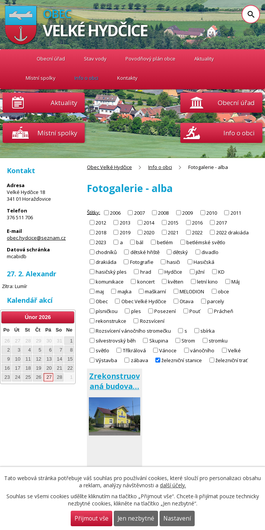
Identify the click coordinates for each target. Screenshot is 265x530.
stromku (218, 340)
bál (139, 242)
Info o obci (86, 77)
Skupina (158, 340)
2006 (115, 212)
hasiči (173, 262)
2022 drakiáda (232, 232)
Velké (234, 350)
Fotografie (141, 262)
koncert (146, 281)
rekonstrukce (111, 321)
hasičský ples (111, 271)
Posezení (165, 311)
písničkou (107, 311)
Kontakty (127, 77)
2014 (149, 222)
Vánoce (168, 350)
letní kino (207, 281)
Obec (102, 301)
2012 (101, 222)
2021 (173, 232)
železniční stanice (181, 360)
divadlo (210, 252)
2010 (211, 212)
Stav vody (95, 58)
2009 (187, 212)
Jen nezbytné (136, 518)
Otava (187, 301)
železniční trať (231, 360)
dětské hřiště (145, 252)
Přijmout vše (91, 518)
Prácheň (223, 311)
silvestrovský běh (116, 340)
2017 (221, 222)
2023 (101, 242)
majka (125, 291)
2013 (125, 222)
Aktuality (64, 102)
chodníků (106, 252)
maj (100, 291)
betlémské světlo (205, 242)
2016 (197, 222)
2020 (149, 232)
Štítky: (93, 212)
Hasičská (204, 262)
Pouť (194, 311)
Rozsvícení (152, 321)
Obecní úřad (51, 58)
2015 (173, 222)
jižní (200, 271)
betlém (165, 242)
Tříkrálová (134, 350)
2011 (236, 212)
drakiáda (106, 262)
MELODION (192, 291)
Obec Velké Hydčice (16, 58)
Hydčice (173, 271)
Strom (188, 340)
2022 (197, 232)
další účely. (173, 485)
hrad (145, 271)
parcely (215, 301)
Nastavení (177, 518)
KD (221, 271)
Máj (235, 281)
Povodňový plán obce (150, 58)
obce (223, 291)
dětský (180, 252)
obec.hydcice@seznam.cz (36, 237)
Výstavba (106, 360)
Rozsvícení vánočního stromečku (133, 330)
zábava (139, 360)
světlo (102, 350)
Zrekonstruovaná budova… (114, 381)
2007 (139, 212)
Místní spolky (41, 77)
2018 (101, 232)
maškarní (155, 291)
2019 (125, 232)
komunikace (110, 281)
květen (175, 281)
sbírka (207, 330)
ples (136, 311)
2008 (163, 212)
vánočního (202, 350)
